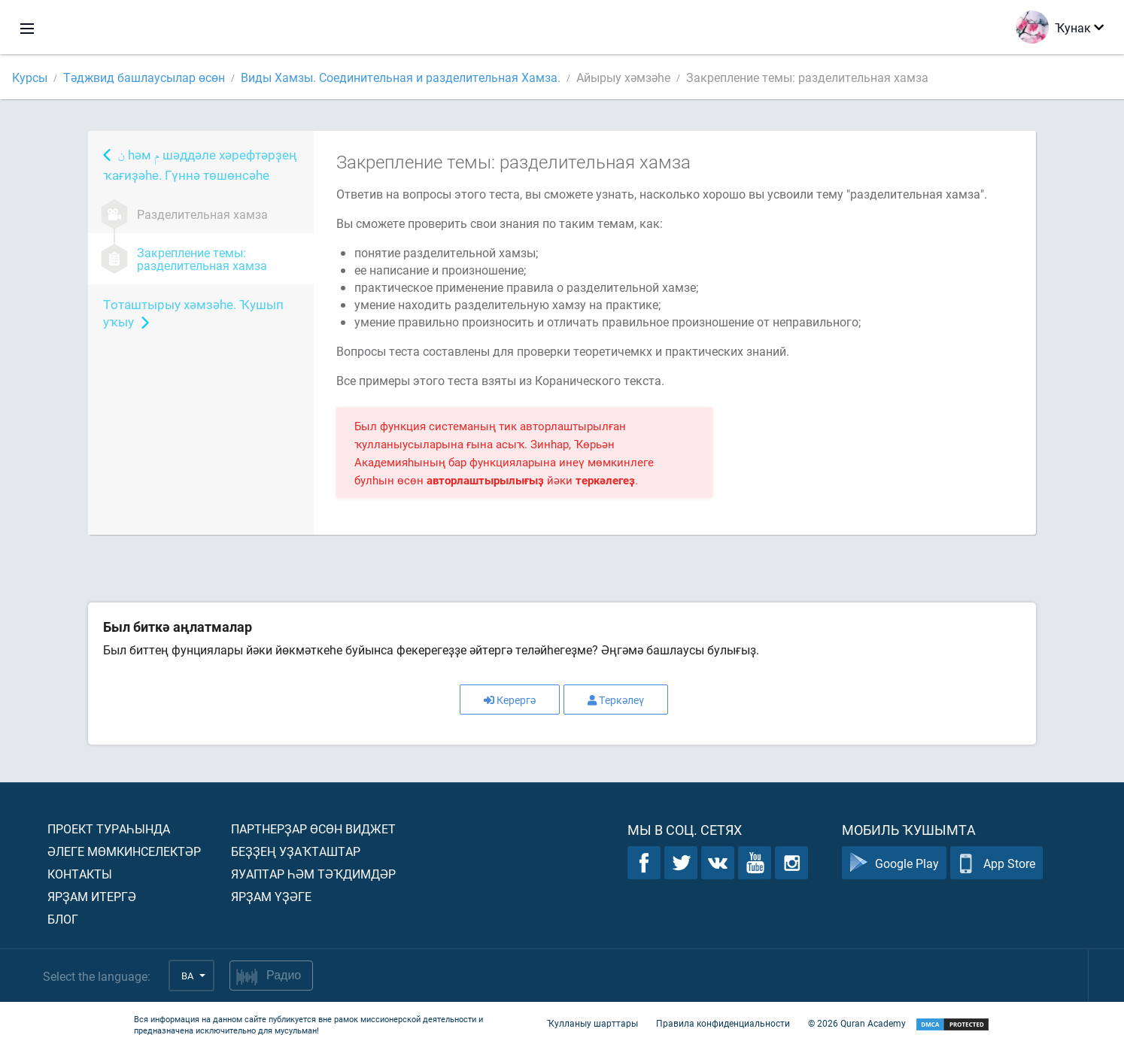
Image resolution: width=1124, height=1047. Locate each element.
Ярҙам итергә (91, 896)
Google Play (894, 863)
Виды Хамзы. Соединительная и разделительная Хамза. (400, 77)
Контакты (79, 874)
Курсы (29, 77)
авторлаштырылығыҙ (485, 479)
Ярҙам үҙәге (271, 896)
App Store (996, 863)
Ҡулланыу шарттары (592, 1023)
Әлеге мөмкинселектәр (124, 851)
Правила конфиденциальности (723, 1023)
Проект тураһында (108, 828)
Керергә (510, 700)
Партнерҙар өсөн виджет (313, 828)
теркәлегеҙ (605, 479)
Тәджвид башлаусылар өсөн (144, 77)
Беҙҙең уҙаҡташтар (295, 851)
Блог (62, 919)
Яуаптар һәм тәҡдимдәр (313, 874)
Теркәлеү (616, 700)
